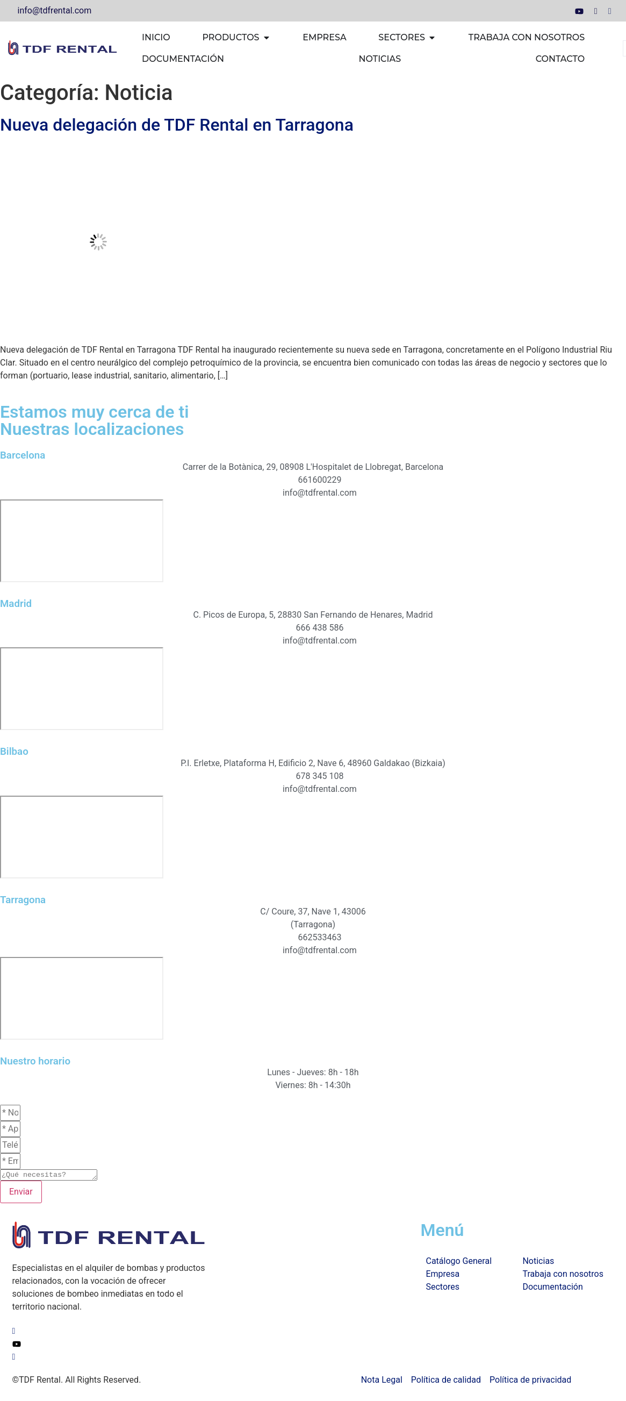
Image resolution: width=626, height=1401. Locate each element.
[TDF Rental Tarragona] (81, 998)
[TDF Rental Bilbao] (81, 837)
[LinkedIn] (596, 10)
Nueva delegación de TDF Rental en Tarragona (177, 125)
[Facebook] (609, 10)
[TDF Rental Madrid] (81, 688)
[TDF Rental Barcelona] (81, 540)
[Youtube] (579, 10)
